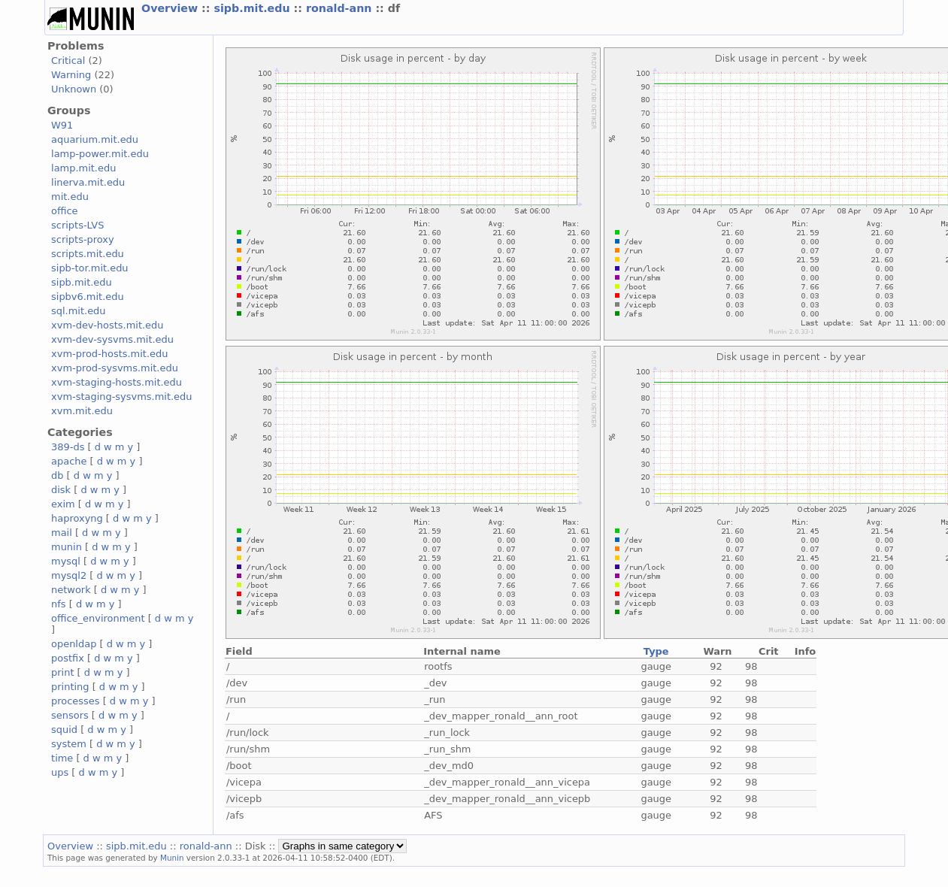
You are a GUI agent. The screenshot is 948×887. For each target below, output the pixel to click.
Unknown (73, 89)
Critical (68, 60)
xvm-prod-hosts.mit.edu (109, 353)
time (62, 758)
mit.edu (70, 196)
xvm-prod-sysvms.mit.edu (114, 368)
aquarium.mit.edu (94, 139)
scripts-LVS (77, 225)
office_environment (98, 618)
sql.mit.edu (78, 310)
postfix (67, 658)
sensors (70, 715)
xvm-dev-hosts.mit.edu (107, 325)
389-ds (67, 447)
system (68, 743)
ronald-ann (340, 8)
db (57, 475)
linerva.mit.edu (88, 182)
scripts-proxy (82, 239)
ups (59, 772)
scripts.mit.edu (87, 253)
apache (68, 461)
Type (656, 651)
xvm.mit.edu (82, 410)
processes (75, 701)
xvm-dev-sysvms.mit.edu (112, 339)
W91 (62, 125)
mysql (65, 561)
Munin (172, 857)
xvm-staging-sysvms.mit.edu (121, 396)
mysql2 (68, 575)
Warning (71, 74)
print (62, 672)
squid (64, 729)
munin (66, 546)
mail (61, 532)
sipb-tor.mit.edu (90, 268)
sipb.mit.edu (253, 8)
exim (63, 504)
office (64, 210)
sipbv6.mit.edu (87, 296)
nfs (58, 604)
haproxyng (77, 518)
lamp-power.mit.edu (100, 153)
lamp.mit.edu (83, 168)
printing (70, 686)
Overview (171, 8)
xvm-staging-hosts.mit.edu (116, 382)
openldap (73, 643)
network (71, 589)
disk (61, 489)
